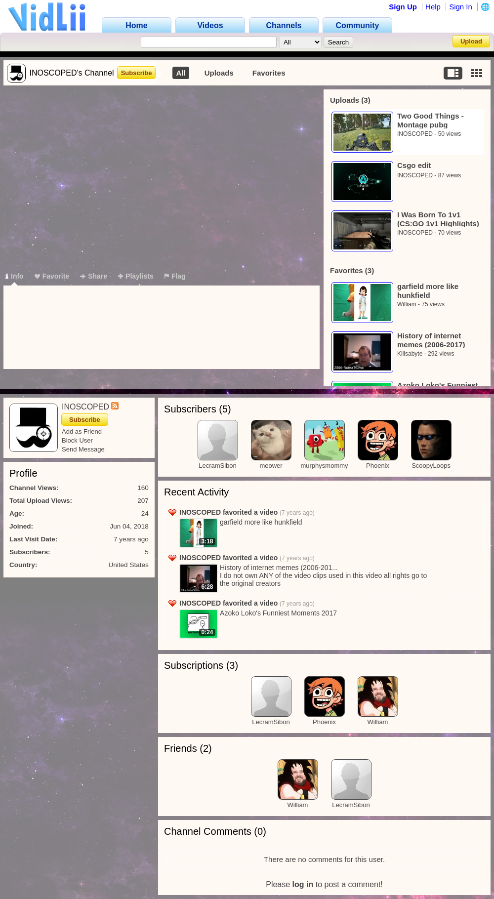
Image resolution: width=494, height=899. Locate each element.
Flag (175, 276)
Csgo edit (414, 165)
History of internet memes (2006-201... (279, 568)
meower (270, 465)
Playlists (136, 276)
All (180, 73)
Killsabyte (409, 353)
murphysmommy (324, 465)
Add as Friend (82, 431)
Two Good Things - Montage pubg (430, 120)
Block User (77, 440)
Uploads (219, 73)
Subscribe (136, 73)
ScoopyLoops (431, 465)
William (406, 304)
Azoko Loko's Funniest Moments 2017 (278, 613)
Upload (471, 41)
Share (93, 276)
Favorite (52, 276)
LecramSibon (218, 465)
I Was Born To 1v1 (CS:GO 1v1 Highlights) (438, 219)
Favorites (269, 73)
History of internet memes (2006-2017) (431, 340)
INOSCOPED (415, 133)
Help (433, 6)
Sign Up (403, 6)
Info (14, 276)
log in (303, 884)
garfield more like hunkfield (427, 290)
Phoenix (377, 465)
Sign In (460, 6)
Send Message (83, 449)
